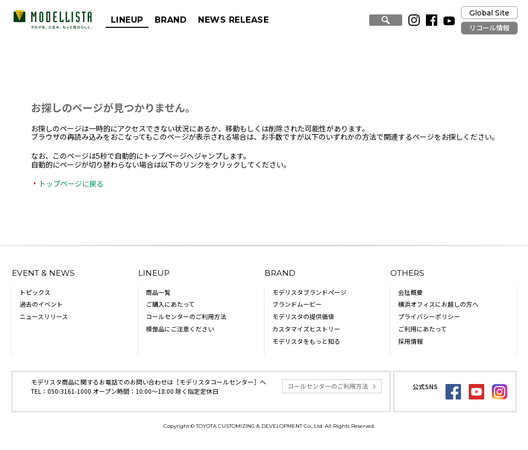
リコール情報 (489, 28)
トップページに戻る (71, 183)
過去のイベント (41, 303)
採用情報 (410, 341)
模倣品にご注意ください (180, 328)
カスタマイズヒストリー (306, 328)
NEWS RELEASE (233, 20)
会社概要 (410, 292)
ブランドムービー (297, 303)
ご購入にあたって (170, 303)
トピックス (35, 292)
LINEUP (127, 20)
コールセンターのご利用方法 (186, 316)
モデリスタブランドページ (309, 292)
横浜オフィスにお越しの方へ (438, 303)
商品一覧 (158, 292)
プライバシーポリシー (429, 316)
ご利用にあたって (422, 328)
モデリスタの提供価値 (303, 316)
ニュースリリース (44, 316)
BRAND (171, 20)
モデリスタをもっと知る (306, 341)
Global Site (489, 13)
